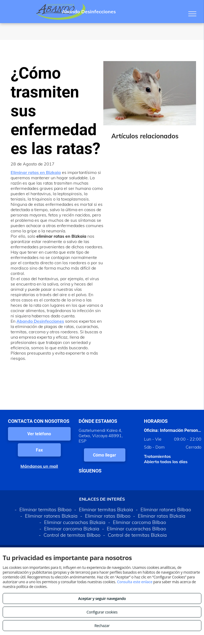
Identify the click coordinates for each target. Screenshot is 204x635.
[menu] (192, 14)
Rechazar (101, 625)
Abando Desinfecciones (40, 321)
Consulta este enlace (134, 581)
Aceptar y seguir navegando (102, 598)
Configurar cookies (102, 612)
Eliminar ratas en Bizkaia (36, 172)
